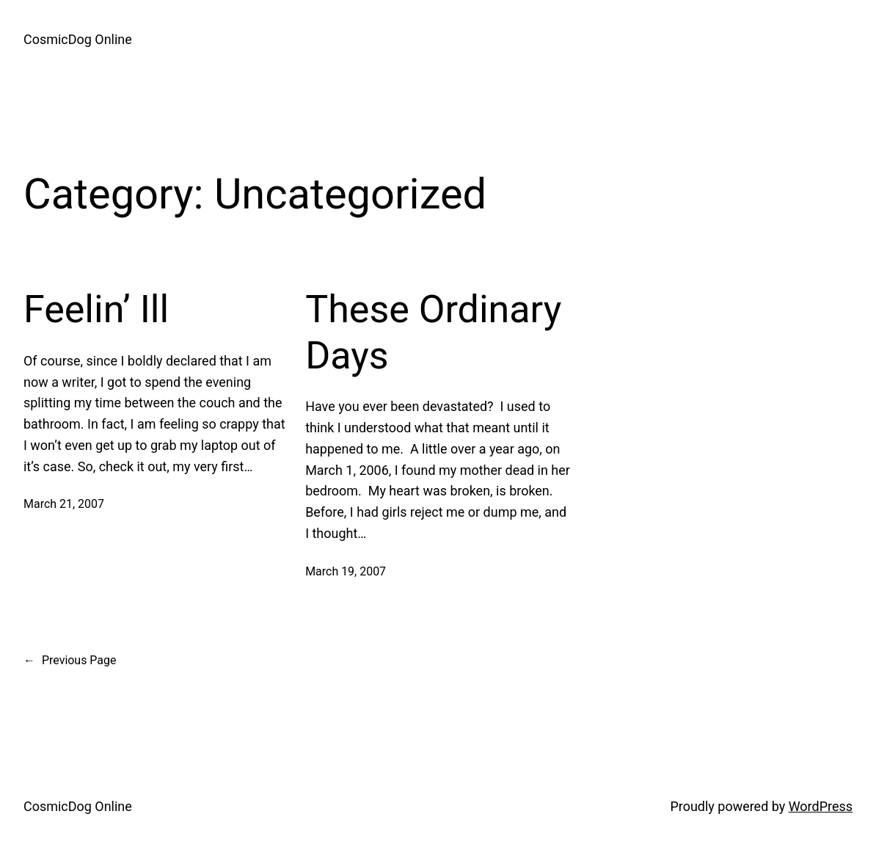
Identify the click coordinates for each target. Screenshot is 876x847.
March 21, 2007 (63, 504)
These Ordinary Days (433, 332)
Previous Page (69, 660)
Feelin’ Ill (96, 309)
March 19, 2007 (345, 571)
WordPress (821, 806)
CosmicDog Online (77, 39)
